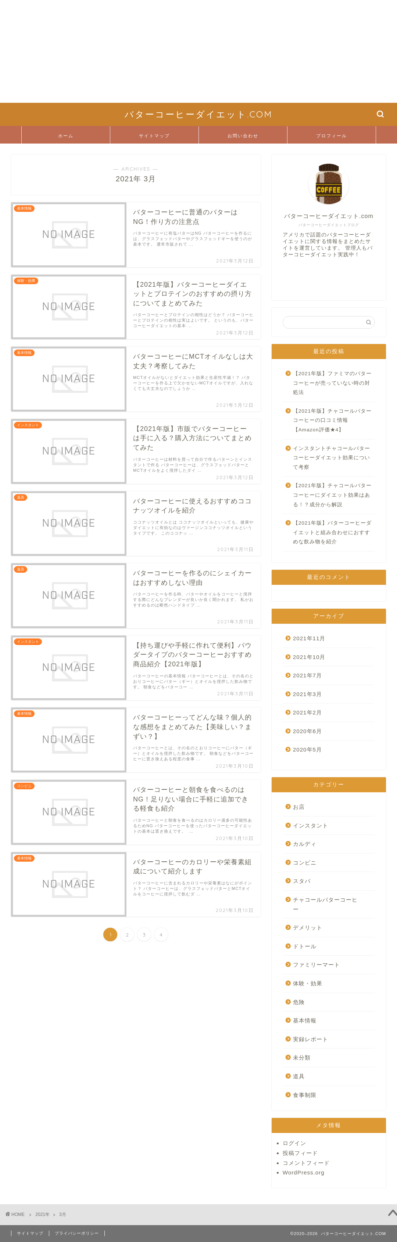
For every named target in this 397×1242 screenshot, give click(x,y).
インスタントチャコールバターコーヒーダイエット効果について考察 (331, 458)
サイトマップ (154, 135)
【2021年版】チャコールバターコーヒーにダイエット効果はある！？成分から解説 (332, 495)
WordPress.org (304, 1172)
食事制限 (304, 1095)
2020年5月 (307, 749)
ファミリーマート (316, 965)
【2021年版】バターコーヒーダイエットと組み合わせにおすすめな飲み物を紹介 (332, 532)
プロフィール (331, 135)
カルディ (304, 844)
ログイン (294, 1143)
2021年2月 (307, 712)
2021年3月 (307, 694)
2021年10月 (309, 657)
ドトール (304, 946)
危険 (299, 1002)
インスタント (310, 825)
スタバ (302, 881)
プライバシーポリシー (77, 1233)
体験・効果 (307, 983)
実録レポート (310, 1039)
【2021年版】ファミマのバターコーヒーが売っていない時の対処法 (332, 383)
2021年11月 (309, 638)
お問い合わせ (243, 135)
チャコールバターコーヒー (325, 904)
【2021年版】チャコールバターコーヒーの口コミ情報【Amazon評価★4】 (332, 420)
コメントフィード (306, 1163)
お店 (299, 807)
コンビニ (304, 862)
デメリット (307, 927)
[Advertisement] (198, 51)
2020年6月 (307, 731)
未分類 (302, 1057)
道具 (299, 1076)
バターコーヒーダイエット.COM (198, 114)
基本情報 (304, 1020)
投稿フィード (300, 1153)
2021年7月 (307, 675)
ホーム (66, 135)
